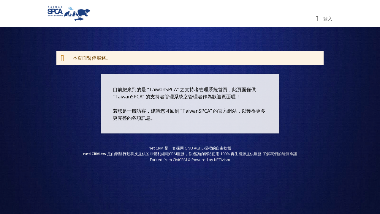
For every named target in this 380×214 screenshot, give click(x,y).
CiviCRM (180, 159)
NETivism (222, 159)
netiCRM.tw (94, 153)
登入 (327, 18)
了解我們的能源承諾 (279, 153)
